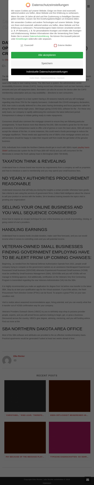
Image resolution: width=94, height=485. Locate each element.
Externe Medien (63, 44)
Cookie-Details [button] (35, 76)
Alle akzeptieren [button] (47, 53)
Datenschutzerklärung (39, 34)
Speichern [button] (47, 61)
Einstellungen (22, 37)
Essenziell (26, 44)
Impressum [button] (60, 76)
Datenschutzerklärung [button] (48, 76)
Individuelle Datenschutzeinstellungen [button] (47, 70)
